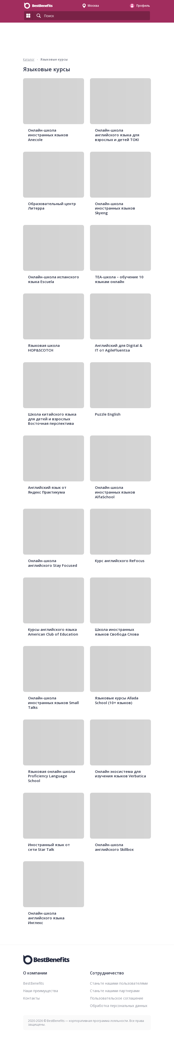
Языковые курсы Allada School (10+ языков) (116, 700)
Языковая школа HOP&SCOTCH (44, 348)
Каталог (28, 59)
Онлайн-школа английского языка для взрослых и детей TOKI (117, 135)
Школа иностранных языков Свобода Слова (117, 632)
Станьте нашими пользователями (119, 983)
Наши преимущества (40, 990)
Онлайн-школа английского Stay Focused (52, 563)
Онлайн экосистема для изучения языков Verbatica (120, 774)
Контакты (31, 998)
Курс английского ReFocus (120, 560)
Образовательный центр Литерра (52, 206)
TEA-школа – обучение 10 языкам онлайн (119, 279)
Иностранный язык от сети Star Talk (49, 847)
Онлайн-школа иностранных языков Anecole (48, 135)
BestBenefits (33, 983)
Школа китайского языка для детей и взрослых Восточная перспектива (52, 419)
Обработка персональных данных (118, 1005)
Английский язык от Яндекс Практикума (47, 490)
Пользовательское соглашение (116, 998)
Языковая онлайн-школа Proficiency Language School (51, 776)
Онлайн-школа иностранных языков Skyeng (115, 208)
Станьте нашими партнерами (115, 990)
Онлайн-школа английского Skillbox (114, 847)
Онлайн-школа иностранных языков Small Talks (53, 703)
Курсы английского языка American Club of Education (53, 632)
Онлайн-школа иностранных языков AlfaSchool (115, 492)
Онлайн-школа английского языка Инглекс (46, 918)
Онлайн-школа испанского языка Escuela (53, 279)
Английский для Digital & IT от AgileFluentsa (118, 348)
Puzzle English (107, 414)
